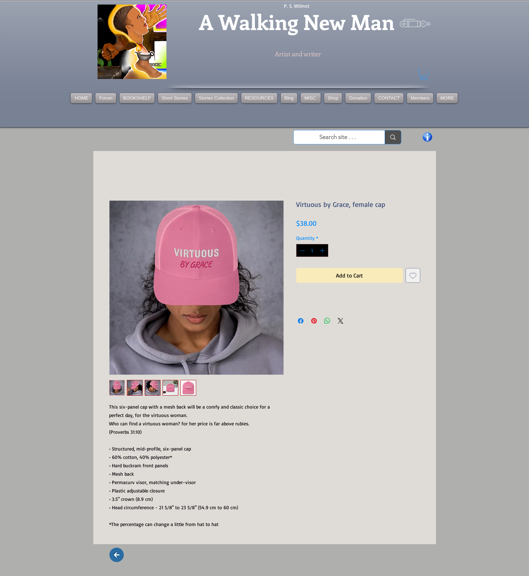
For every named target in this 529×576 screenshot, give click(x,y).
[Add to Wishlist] (413, 275)
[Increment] (323, 250)
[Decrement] (301, 250)
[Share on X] (340, 321)
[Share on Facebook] (300, 321)
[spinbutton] (312, 250)
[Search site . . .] (337, 137)
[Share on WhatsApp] (327, 321)
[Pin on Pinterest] (314, 321)
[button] (216, 98)
